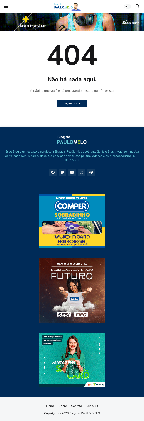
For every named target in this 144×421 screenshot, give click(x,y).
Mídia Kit (92, 406)
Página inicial (72, 103)
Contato (76, 406)
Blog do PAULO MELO (84, 413)
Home (50, 406)
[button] (6, 6)
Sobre (63, 406)
